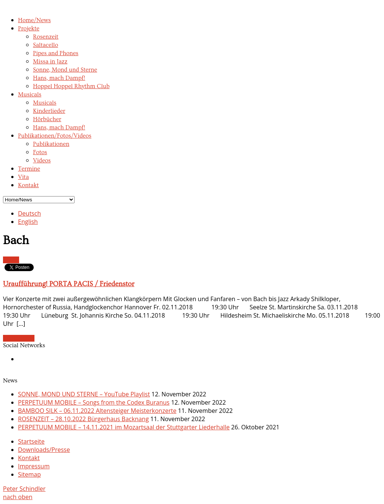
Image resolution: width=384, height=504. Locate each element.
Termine (29, 168)
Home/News (34, 20)
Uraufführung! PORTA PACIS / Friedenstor (68, 284)
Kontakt (28, 185)
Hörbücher (47, 119)
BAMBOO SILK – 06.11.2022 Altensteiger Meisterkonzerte (97, 410)
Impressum (33, 466)
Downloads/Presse (44, 450)
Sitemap (29, 474)
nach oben (18, 497)
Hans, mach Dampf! (59, 78)
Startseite (31, 441)
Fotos (40, 152)
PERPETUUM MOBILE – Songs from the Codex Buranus (93, 402)
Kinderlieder (49, 111)
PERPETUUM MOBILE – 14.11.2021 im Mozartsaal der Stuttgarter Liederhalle (124, 427)
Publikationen (51, 144)
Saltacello (45, 45)
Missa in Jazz (50, 61)
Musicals (29, 94)
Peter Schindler (24, 488)
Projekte (28, 28)
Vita (23, 177)
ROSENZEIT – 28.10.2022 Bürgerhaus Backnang (83, 419)
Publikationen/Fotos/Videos (54, 135)
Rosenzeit (45, 36)
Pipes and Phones (55, 53)
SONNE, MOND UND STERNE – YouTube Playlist (84, 394)
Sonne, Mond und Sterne (65, 69)
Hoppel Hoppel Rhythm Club (71, 86)
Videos (42, 160)
